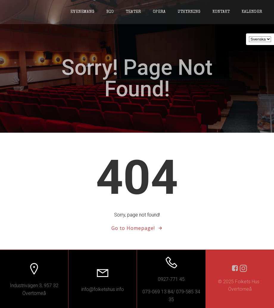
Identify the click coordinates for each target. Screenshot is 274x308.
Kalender (252, 12)
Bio (110, 12)
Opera (159, 12)
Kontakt (221, 12)
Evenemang (82, 12)
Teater (133, 12)
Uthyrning (189, 12)
